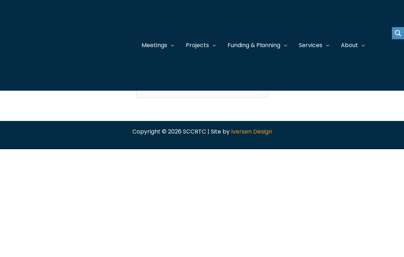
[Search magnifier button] (398, 33)
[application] (170, 45)
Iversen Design (251, 131)
